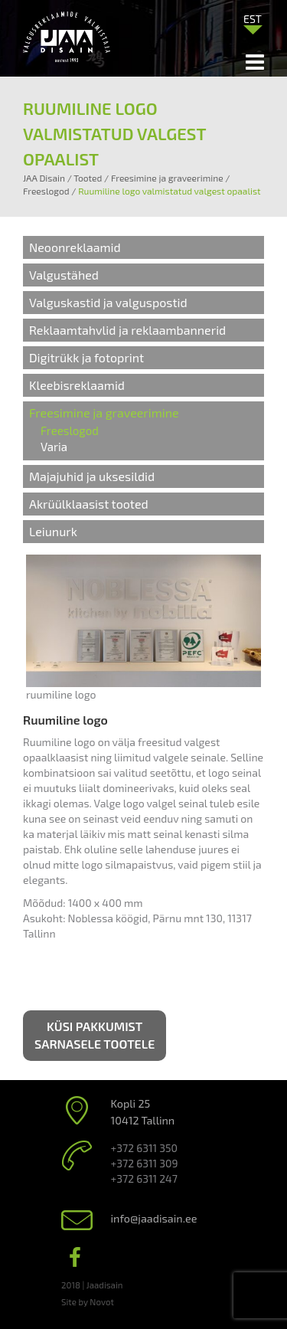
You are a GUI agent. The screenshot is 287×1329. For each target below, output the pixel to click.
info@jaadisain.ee (154, 1218)
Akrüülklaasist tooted (88, 503)
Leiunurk (53, 531)
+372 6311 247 (144, 1178)
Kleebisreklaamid (77, 385)
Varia (54, 446)
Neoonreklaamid (75, 247)
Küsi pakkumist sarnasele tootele (94, 1035)
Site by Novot (87, 1301)
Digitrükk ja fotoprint (86, 357)
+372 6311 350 (144, 1147)
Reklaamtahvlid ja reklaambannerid (127, 329)
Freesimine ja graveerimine (104, 412)
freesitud (160, 741)
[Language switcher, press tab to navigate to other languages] (252, 18)
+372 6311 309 (144, 1163)
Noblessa (90, 918)
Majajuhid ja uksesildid (92, 476)
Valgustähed (64, 274)
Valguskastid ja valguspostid (108, 302)
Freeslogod (70, 430)
